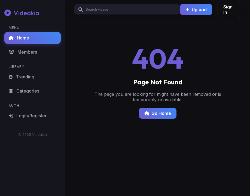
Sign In (228, 9)
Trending (21, 76)
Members (23, 52)
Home (19, 38)
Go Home (157, 113)
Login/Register (28, 115)
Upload (196, 9)
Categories (24, 91)
